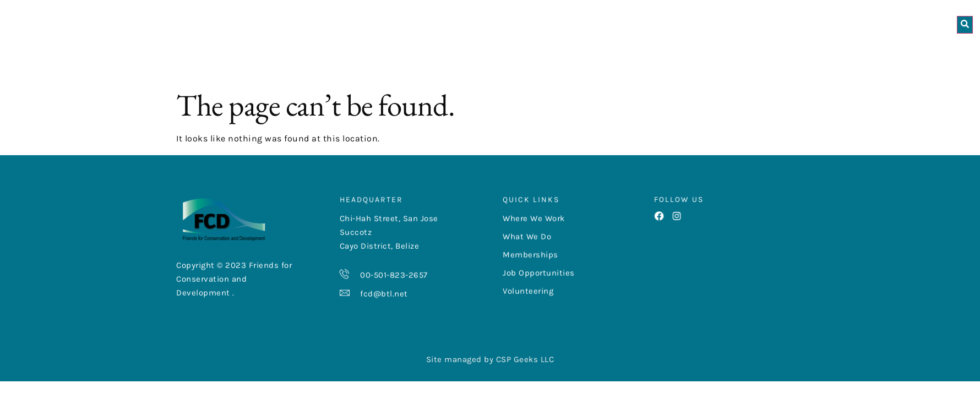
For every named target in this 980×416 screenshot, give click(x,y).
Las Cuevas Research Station (857, 50)
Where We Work (461, 50)
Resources (642, 50)
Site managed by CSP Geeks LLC (490, 390)
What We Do (558, 50)
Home (311, 50)
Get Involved (730, 50)
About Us (370, 50)
